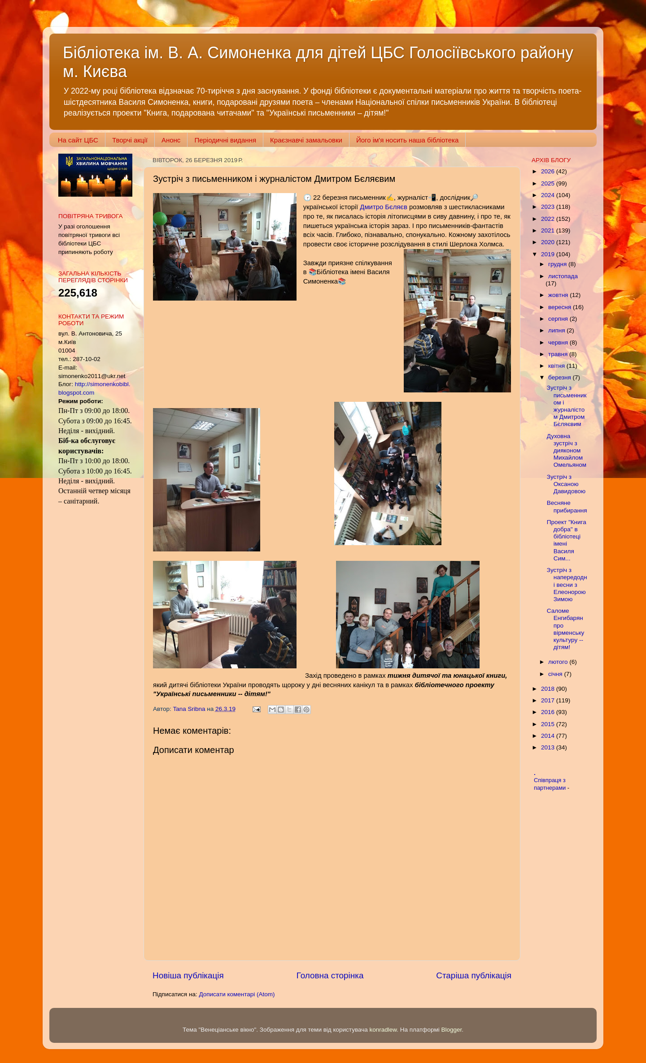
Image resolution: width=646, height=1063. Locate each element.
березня (560, 377)
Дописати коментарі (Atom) (237, 994)
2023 (548, 206)
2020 (548, 242)
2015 (548, 724)
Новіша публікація (188, 975)
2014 (548, 735)
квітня (557, 365)
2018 (548, 688)
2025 (548, 183)
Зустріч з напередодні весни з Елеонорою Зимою (567, 585)
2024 (548, 195)
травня (558, 354)
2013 (548, 747)
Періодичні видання (225, 140)
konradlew (383, 1029)
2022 (548, 218)
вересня (560, 307)
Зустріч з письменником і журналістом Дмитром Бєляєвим (567, 405)
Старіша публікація (473, 975)
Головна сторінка (330, 975)
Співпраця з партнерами (550, 784)
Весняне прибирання (567, 506)
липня (557, 330)
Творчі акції (130, 140)
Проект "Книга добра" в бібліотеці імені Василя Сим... (566, 540)
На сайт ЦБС (78, 140)
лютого (558, 661)
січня (556, 674)
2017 (548, 700)
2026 (548, 171)
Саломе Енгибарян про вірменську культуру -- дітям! (566, 628)
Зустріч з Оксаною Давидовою (566, 484)
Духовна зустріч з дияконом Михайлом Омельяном (566, 451)
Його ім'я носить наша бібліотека (407, 140)
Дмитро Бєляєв (383, 207)
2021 (548, 230)
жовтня (559, 295)
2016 (548, 712)
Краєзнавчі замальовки (306, 140)
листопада (563, 276)
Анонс (171, 140)
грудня (558, 264)
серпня (559, 318)
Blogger (451, 1029)
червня (559, 342)
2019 (548, 254)
